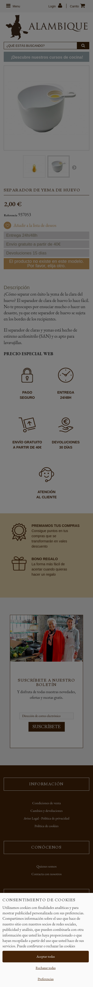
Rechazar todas (46, 968)
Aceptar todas (45, 956)
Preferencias (46, 979)
